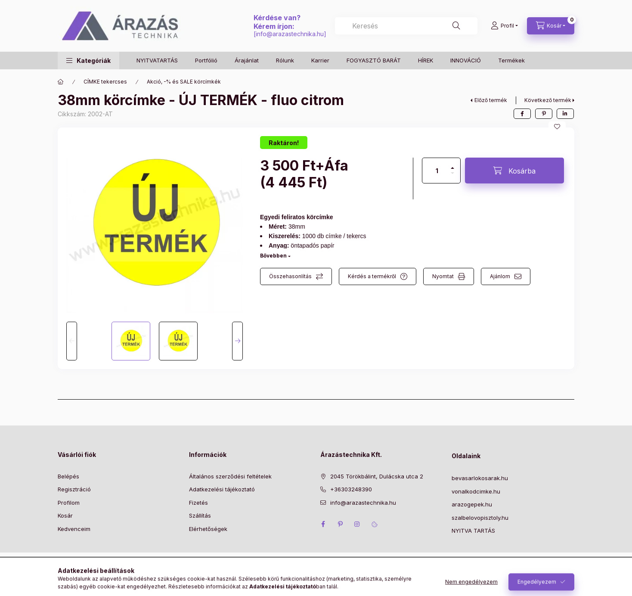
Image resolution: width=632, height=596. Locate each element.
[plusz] (452, 164)
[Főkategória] (61, 82)
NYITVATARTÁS (157, 60)
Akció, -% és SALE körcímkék (184, 81)
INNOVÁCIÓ (465, 60)
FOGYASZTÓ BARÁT (374, 60)
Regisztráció (74, 489)
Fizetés (198, 502)
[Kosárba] (514, 170)
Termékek (511, 60)
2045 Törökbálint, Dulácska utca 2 (376, 476)
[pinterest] (543, 114)
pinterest (340, 524)
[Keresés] (456, 26)
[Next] (237, 341)
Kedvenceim (74, 528)
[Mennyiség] (437, 170)
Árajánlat (247, 60)
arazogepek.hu (472, 504)
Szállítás (200, 515)
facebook (322, 524)
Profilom (69, 502)
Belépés (68, 476)
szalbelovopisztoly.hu (480, 517)
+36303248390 (351, 489)
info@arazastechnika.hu (290, 33)
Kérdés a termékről (372, 276)
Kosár (65, 515)
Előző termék (490, 100)
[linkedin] (565, 114)
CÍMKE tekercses (105, 81)
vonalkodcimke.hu (476, 491)
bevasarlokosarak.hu (480, 478)
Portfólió (206, 60)
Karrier (320, 60)
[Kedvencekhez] (557, 126)
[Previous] (71, 341)
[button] (88, 60)
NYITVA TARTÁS (473, 530)
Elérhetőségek (208, 528)
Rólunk (285, 60)
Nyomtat (443, 276)
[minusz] (452, 177)
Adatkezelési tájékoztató (222, 489)
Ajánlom (500, 276)
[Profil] (504, 25)
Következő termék (547, 100)
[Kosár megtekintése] (550, 25)
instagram (357, 524)
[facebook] (522, 114)
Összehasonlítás (290, 276)
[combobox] (406, 25)
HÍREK (425, 60)
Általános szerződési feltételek (230, 476)
